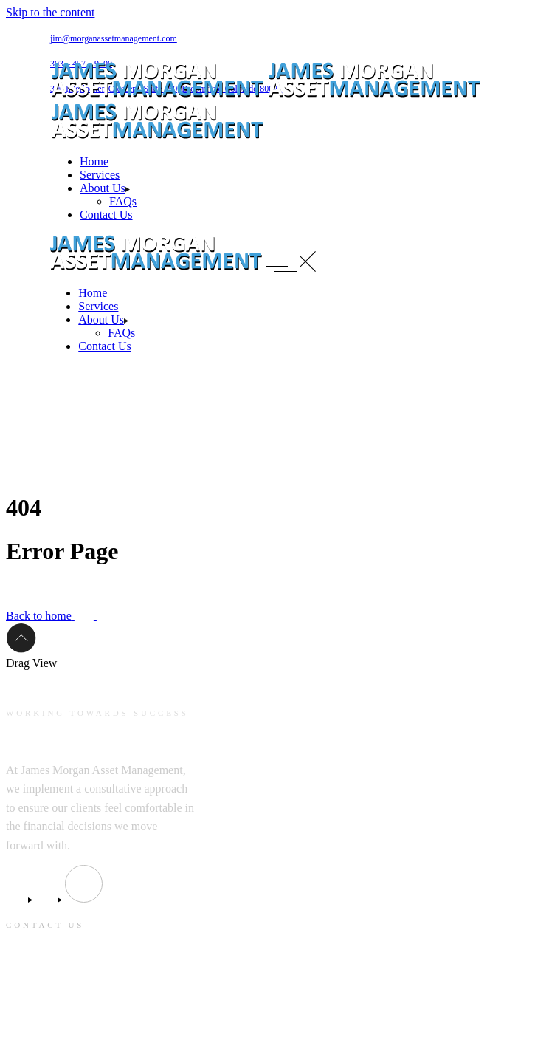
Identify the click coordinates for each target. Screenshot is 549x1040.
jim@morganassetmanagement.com (113, 38)
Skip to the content (50, 12)
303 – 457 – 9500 (44, 1018)
